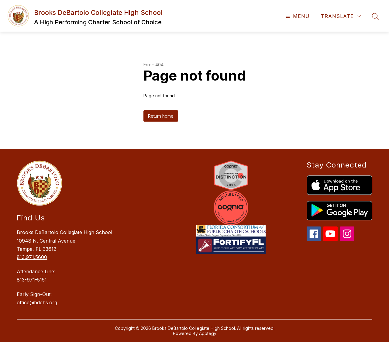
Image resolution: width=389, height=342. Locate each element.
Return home (161, 116)
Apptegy (207, 333)
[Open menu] (297, 16)
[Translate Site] (340, 16)
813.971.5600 (32, 257)
